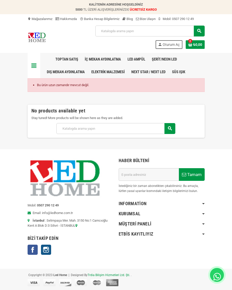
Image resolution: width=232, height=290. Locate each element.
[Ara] (149, 31)
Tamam (192, 174)
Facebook (33, 250)
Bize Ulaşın (146, 19)
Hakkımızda (66, 19)
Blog (127, 19)
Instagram (46, 250)
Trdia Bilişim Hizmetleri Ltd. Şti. (109, 275)
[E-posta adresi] (149, 174)
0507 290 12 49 (183, 19)
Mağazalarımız (40, 19)
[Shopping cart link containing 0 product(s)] (195, 44)
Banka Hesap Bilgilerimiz (99, 19)
